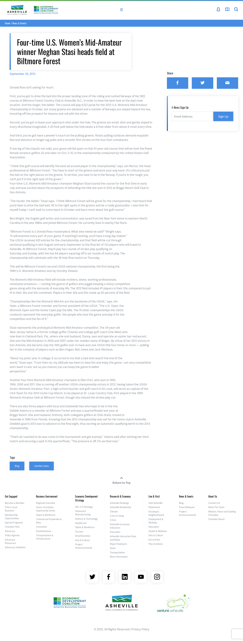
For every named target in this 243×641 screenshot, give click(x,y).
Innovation (41, 526)
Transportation (117, 552)
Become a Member (14, 502)
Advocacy (10, 531)
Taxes (113, 548)
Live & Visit (154, 496)
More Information (119, 556)
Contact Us (214, 502)
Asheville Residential (120, 507)
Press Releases (187, 507)
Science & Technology (86, 518)
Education (115, 531)
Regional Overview (45, 502)
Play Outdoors (155, 543)
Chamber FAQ (12, 526)
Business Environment (47, 496)
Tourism (79, 531)
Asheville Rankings (119, 502)
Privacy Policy (140, 629)
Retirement (154, 507)
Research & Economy (120, 496)
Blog (17, 465)
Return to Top (121, 480)
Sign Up (223, 116)
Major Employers (118, 543)
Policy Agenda (12, 535)
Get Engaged (11, 496)
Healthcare (81, 523)
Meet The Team (216, 507)
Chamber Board (216, 519)
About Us (212, 496)
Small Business (43, 531)
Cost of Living (117, 515)
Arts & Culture (82, 540)
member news (41, 465)
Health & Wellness (157, 531)
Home (7, 23)
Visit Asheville (155, 502)
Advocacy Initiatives (15, 547)
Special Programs (14, 522)
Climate (114, 511)
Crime (113, 519)
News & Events (19, 23)
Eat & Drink (154, 539)
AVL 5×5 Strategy (84, 506)
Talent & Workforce (45, 514)
